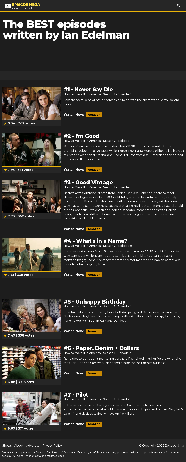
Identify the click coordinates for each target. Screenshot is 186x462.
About (18, 445)
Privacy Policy (52, 445)
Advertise (33, 445)
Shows (7, 445)
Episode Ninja (174, 445)
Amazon (94, 114)
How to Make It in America (82, 94)
